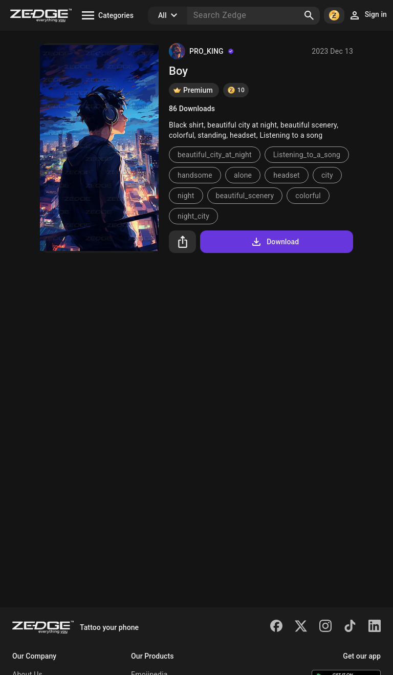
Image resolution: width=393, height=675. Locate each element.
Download (274, 242)
